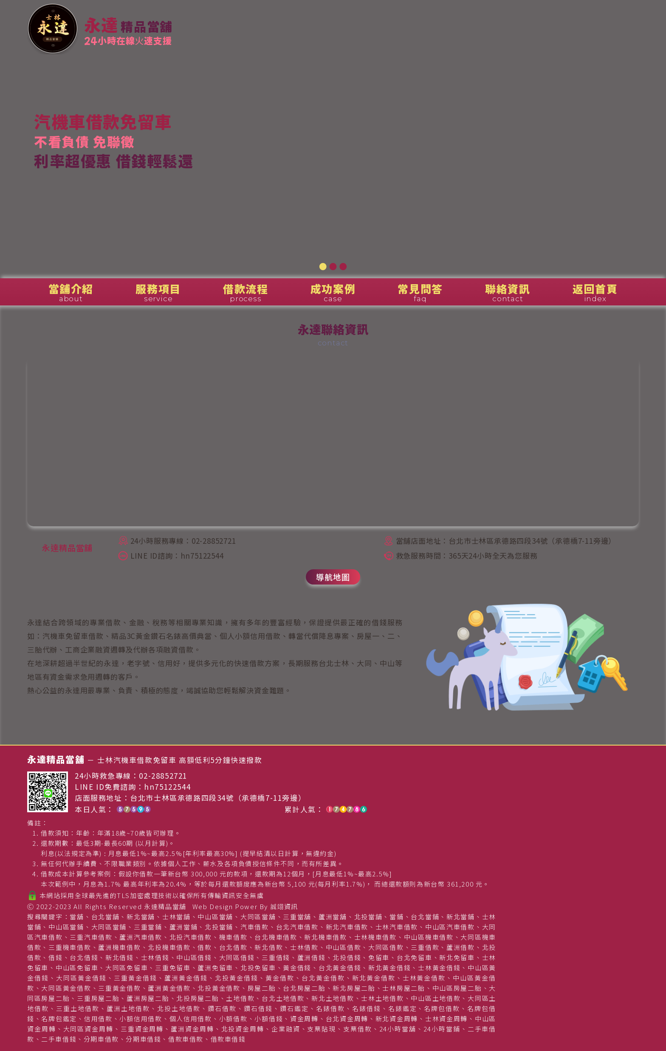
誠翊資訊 (284, 906)
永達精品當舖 (165, 906)
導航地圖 (333, 576)
